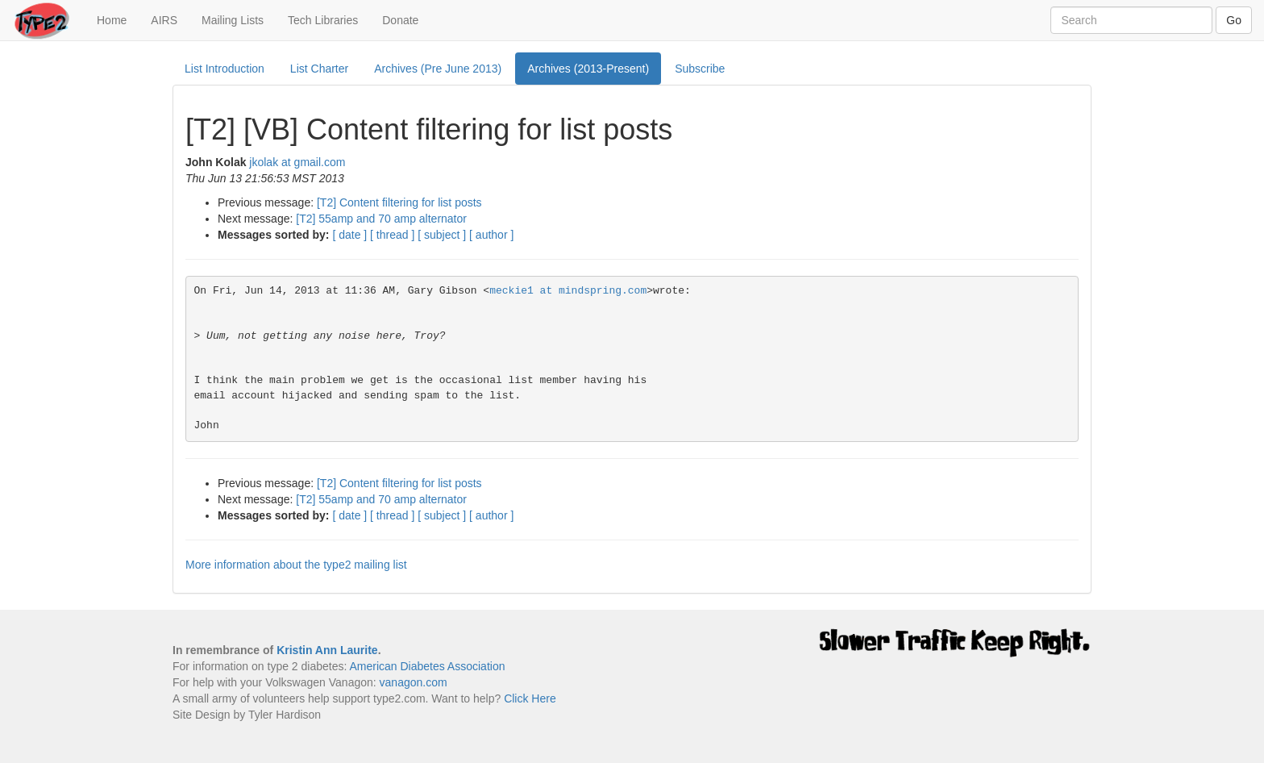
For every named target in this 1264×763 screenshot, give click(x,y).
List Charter (319, 68)
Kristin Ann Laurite (327, 650)
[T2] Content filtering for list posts (399, 202)
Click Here (530, 698)
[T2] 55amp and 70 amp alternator (381, 218)
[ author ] (491, 234)
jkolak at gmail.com (297, 162)
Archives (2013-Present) (588, 68)
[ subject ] (442, 234)
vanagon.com (413, 682)
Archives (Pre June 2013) (437, 68)
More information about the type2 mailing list (296, 564)
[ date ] (349, 234)
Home (118, 19)
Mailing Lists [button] (233, 20)
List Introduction (224, 68)
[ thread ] (392, 234)
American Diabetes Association (427, 666)
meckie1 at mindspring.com (568, 291)
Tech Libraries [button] (323, 20)
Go (1233, 20)
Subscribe (700, 68)
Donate (400, 20)
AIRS (164, 20)
